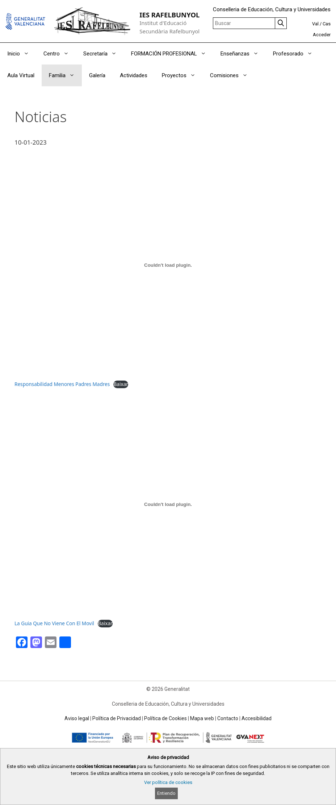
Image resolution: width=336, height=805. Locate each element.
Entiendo (166, 793)
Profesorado (296, 54)
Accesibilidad (257, 718)
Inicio (21, 54)
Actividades (133, 75)
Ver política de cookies (168, 782)
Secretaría (103, 54)
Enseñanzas (243, 54)
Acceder (322, 34)
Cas (327, 23)
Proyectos (182, 75)
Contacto (227, 718)
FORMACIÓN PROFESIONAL (172, 54)
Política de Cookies (165, 718)
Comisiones (232, 75)
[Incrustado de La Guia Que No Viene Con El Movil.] (168, 504)
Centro (59, 54)
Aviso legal (76, 718)
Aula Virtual (20, 75)
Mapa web (202, 718)
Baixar (120, 384)
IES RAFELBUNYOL (169, 14)
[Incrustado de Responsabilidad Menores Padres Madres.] (168, 265)
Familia (65, 75)
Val (315, 23)
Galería (97, 75)
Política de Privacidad (116, 718)
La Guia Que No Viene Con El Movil (54, 623)
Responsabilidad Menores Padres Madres (62, 384)
